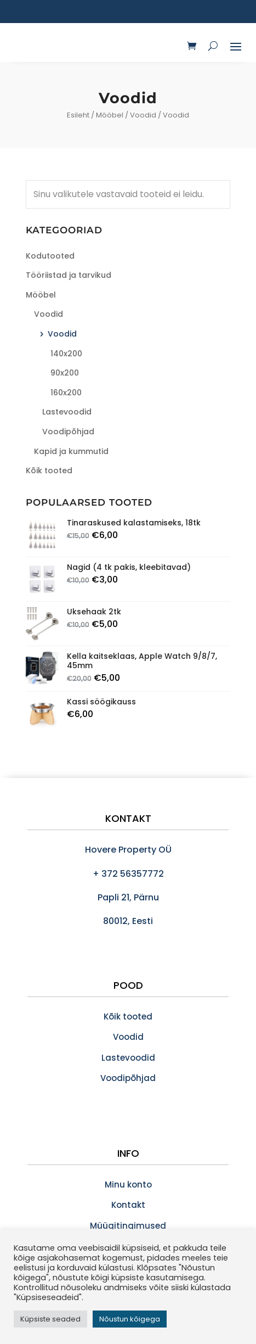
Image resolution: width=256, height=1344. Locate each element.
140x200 (66, 353)
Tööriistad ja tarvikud (68, 275)
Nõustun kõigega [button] (129, 1319)
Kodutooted (50, 255)
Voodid (143, 115)
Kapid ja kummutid (71, 451)
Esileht (78, 115)
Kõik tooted (49, 470)
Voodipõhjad (68, 431)
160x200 (66, 392)
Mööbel (109, 115)
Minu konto (128, 1184)
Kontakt (128, 1205)
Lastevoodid (67, 411)
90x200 (64, 372)
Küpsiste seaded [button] (50, 1319)
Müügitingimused (128, 1225)
